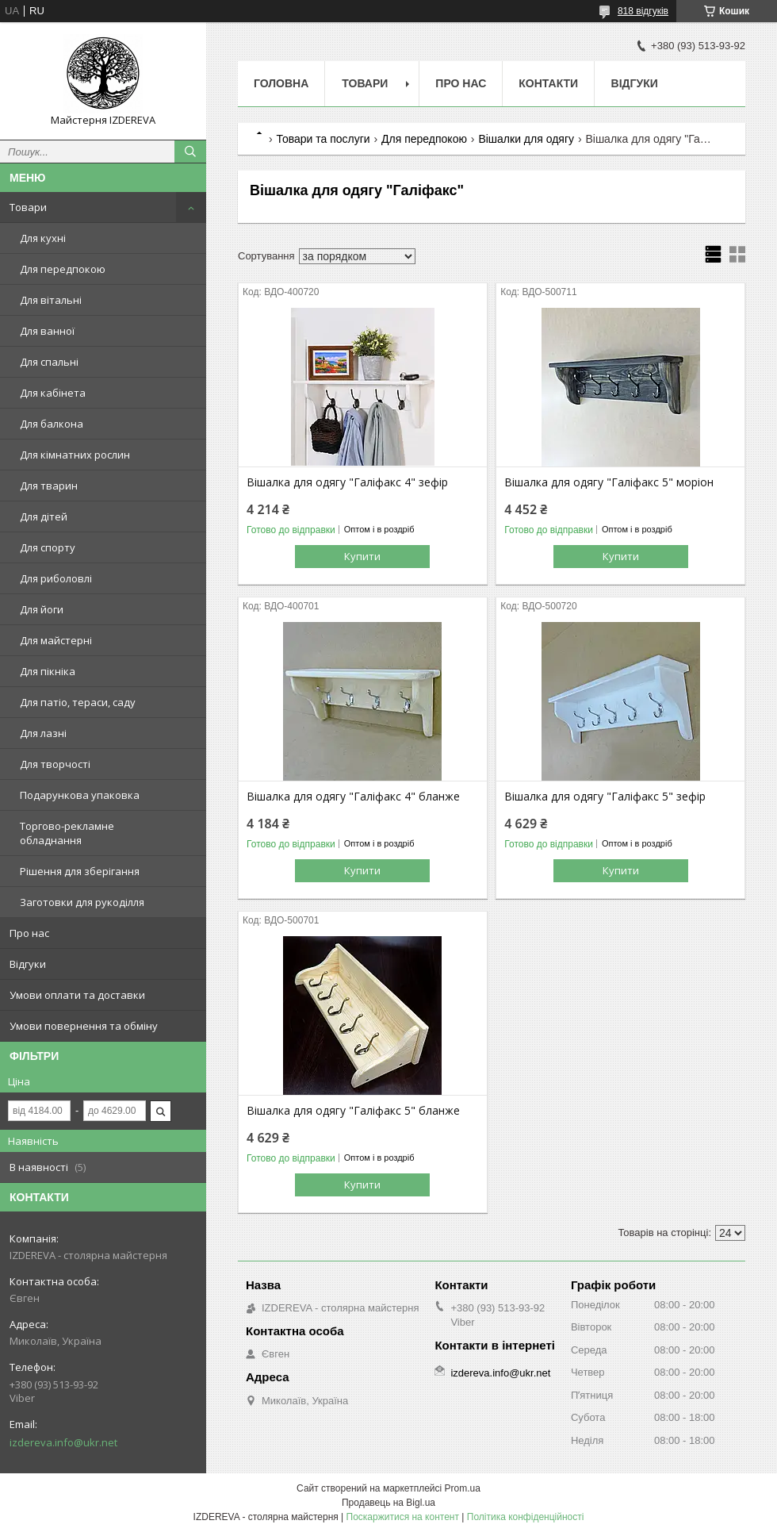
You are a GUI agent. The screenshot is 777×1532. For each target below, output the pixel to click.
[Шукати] (190, 151)
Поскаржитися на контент (402, 1516)
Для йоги (41, 609)
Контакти (548, 83)
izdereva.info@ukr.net (63, 1442)
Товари (28, 207)
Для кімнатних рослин (75, 454)
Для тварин (49, 485)
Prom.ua (462, 1488)
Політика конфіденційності (525, 1516)
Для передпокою (62, 269)
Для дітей (43, 516)
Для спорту (47, 547)
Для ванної (47, 331)
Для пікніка (47, 671)
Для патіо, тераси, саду (78, 702)
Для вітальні (51, 300)
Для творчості (55, 764)
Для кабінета (53, 393)
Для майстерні (56, 640)
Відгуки (28, 964)
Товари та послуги (322, 138)
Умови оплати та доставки (77, 995)
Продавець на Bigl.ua (388, 1502)
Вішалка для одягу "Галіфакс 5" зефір (605, 796)
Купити (362, 556)
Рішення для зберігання (80, 871)
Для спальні (49, 362)
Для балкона (51, 424)
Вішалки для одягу (526, 138)
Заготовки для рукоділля (82, 902)
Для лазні (43, 733)
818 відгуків (643, 11)
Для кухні (43, 238)
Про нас (29, 933)
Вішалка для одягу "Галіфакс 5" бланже (353, 1111)
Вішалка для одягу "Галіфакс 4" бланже (353, 796)
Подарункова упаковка (80, 795)
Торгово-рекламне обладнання (67, 833)
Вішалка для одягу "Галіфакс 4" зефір (347, 482)
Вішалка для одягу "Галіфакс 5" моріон (609, 482)
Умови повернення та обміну (84, 1026)
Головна (281, 83)
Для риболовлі (56, 578)
